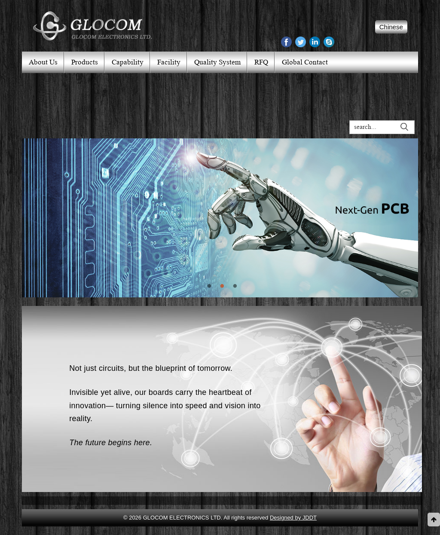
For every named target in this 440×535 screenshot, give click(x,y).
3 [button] (233, 304)
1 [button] (207, 304)
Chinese (391, 27)
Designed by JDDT (293, 517)
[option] (220, 217)
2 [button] (220, 304)
